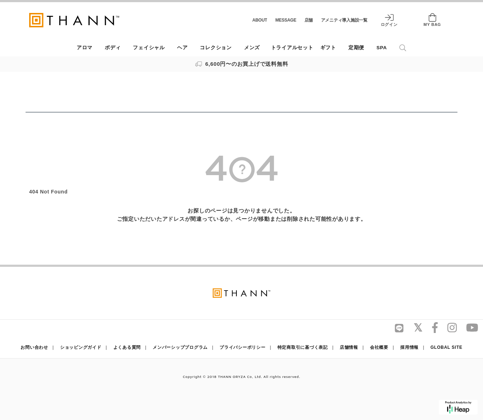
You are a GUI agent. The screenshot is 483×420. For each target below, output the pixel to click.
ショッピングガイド (80, 347)
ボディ (113, 47)
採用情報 (409, 347)
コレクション (216, 47)
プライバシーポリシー (243, 347)
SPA (381, 47)
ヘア (182, 47)
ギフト (328, 47)
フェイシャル (149, 47)
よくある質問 (127, 347)
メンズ (252, 47)
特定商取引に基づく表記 (302, 347)
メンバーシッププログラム (180, 347)
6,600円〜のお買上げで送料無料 (241, 64)
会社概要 (379, 347)
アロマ (84, 47)
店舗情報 (349, 347)
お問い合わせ (34, 347)
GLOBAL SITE (446, 347)
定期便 (356, 47)
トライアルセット (292, 47)
